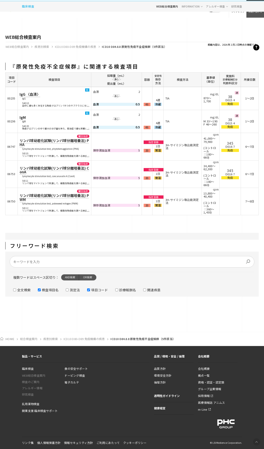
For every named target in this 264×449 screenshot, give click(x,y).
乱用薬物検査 (31, 404)
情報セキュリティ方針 (78, 443)
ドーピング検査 (74, 375)
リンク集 (28, 443)
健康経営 (159, 408)
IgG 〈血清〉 (30, 94)
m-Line (202, 409)
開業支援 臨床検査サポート (40, 411)
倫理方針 (160, 382)
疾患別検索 (42, 47)
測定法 (75, 290)
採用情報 (204, 396)
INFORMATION (191, 23)
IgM (23, 117)
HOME (9, 339)
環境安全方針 (163, 375)
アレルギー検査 (215, 23)
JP (211, 8)
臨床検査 (28, 23)
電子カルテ (71, 382)
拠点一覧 (204, 375)
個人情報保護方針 (48, 443)
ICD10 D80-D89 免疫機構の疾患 (75, 47)
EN (218, 8)
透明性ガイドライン (167, 396)
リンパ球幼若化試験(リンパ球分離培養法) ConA (54, 170)
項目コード (99, 290)
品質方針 (160, 369)
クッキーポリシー (135, 443)
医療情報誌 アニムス (211, 402)
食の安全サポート (76, 369)
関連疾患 (154, 290)
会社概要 (204, 369)
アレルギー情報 (32, 388)
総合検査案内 (29, 339)
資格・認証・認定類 (211, 382)
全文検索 (24, 290)
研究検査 (236, 23)
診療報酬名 (127, 290)
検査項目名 (50, 290)
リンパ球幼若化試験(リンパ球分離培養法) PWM (54, 197)
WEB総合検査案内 (167, 23)
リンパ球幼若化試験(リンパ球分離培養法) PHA (54, 142)
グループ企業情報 (209, 389)
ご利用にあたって (108, 443)
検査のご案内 (31, 382)
